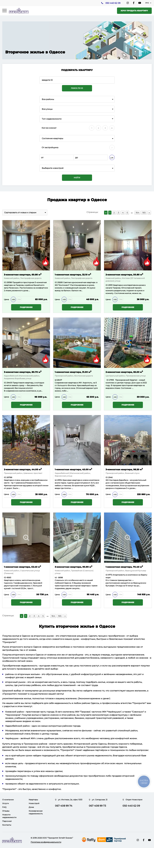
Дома (31, 807)
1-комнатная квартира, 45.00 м (73, 469)
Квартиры (33, 799)
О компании (8, 799)
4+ (112, 128)
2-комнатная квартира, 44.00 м (23, 469)
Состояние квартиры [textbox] (52, 138)
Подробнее (26, 307)
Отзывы (5, 811)
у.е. (112, 157)
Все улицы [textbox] (47, 109)
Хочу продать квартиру (134, 10)
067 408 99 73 (97, 805)
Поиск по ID (77, 88)
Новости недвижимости (9, 816)
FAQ (4, 807)
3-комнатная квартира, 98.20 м (124, 469)
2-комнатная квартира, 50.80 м (124, 274)
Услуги (5, 803)
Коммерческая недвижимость (36, 812)
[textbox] (77, 168)
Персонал (7, 821)
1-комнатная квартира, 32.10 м (73, 274)
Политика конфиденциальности (46, 842)
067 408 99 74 (63, 805)
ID (5, 282)
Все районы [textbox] (48, 99)
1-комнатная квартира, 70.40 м (124, 566)
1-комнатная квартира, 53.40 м (22, 566)
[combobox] (77, 99)
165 (144, 212)
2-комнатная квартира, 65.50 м (124, 371)
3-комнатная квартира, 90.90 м (73, 566)
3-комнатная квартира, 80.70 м (22, 371)
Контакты (6, 825)
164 (137, 212)
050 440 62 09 (112, 3)
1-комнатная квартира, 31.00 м (73, 371)
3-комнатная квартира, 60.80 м (22, 274)
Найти (77, 178)
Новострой (34, 803)
